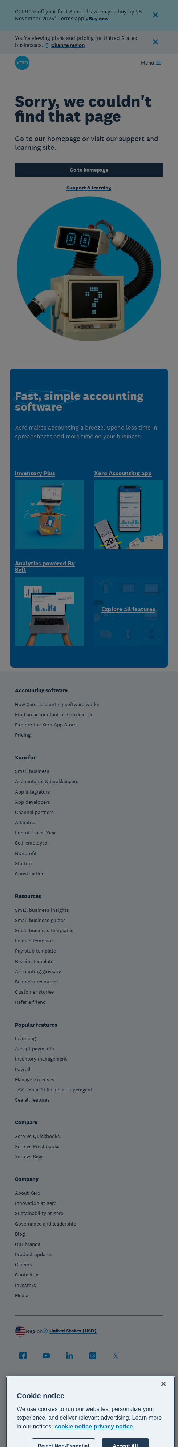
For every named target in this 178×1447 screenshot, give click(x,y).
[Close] (163, 1407)
